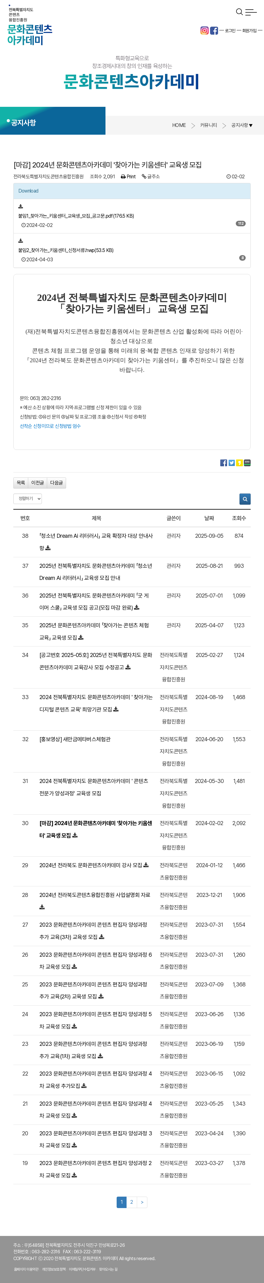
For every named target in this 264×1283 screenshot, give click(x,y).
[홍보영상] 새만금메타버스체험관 (74, 739)
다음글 (56, 483)
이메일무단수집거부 (82, 1269)
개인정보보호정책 (53, 1269)
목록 (21, 483)
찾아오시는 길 (108, 1269)
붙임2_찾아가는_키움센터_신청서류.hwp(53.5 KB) (66, 250)
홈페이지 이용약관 (26, 1269)
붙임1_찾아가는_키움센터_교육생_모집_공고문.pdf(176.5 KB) (76, 216)
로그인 (230, 30)
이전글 (37, 483)
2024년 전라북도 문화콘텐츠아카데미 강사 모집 (90, 865)
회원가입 (249, 30)
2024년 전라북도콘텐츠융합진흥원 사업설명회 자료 (94, 895)
